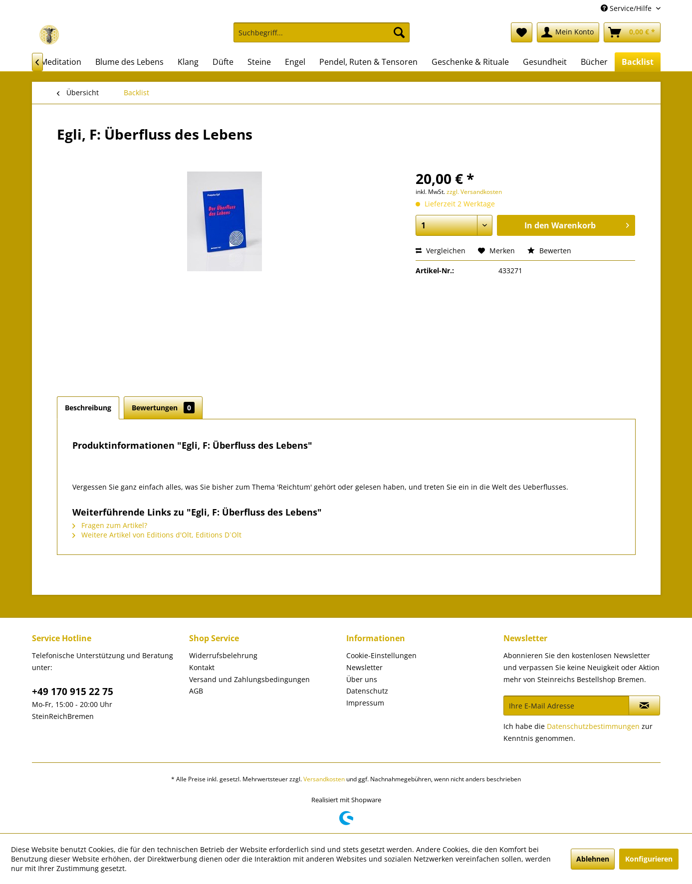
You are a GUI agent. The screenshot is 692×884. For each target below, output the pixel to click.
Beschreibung (88, 407)
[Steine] (259, 61)
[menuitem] (321, 37)
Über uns (361, 679)
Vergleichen (440, 250)
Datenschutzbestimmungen (593, 726)
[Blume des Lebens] (129, 61)
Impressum (365, 702)
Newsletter (364, 667)
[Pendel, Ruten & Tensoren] (368, 61)
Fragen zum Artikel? (109, 525)
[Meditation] (60, 61)
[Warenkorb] (632, 32)
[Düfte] (223, 61)
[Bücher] (594, 61)
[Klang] (188, 61)
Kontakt (202, 667)
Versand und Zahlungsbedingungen (249, 679)
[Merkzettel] (521, 32)
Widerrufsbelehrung (223, 655)
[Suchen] (399, 32)
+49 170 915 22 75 (72, 691)
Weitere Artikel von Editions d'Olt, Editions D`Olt (156, 534)
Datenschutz (367, 691)
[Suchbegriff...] (321, 32)
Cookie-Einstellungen (381, 655)
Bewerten (549, 250)
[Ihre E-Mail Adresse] (566, 705)
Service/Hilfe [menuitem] (627, 8)
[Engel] (295, 61)
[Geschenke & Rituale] (470, 61)
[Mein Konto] (568, 32)
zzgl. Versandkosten (474, 191)
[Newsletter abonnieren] (644, 705)
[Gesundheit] (545, 61)
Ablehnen (592, 859)
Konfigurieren (649, 859)
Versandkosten (324, 779)
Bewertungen (163, 407)
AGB (196, 691)
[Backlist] (638, 61)
